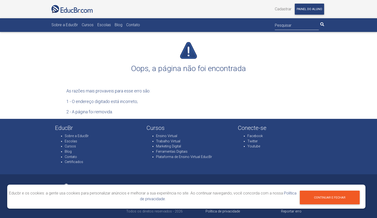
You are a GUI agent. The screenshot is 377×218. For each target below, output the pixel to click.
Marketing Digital (168, 146)
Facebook (255, 136)
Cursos (88, 25)
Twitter (252, 141)
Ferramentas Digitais (172, 152)
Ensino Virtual (166, 136)
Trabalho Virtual (168, 141)
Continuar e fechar (330, 197)
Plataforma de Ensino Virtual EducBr (184, 157)
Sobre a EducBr (64, 25)
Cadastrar (283, 9)
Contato (133, 25)
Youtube (253, 146)
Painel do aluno (309, 9)
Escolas (104, 25)
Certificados (74, 162)
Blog (118, 25)
